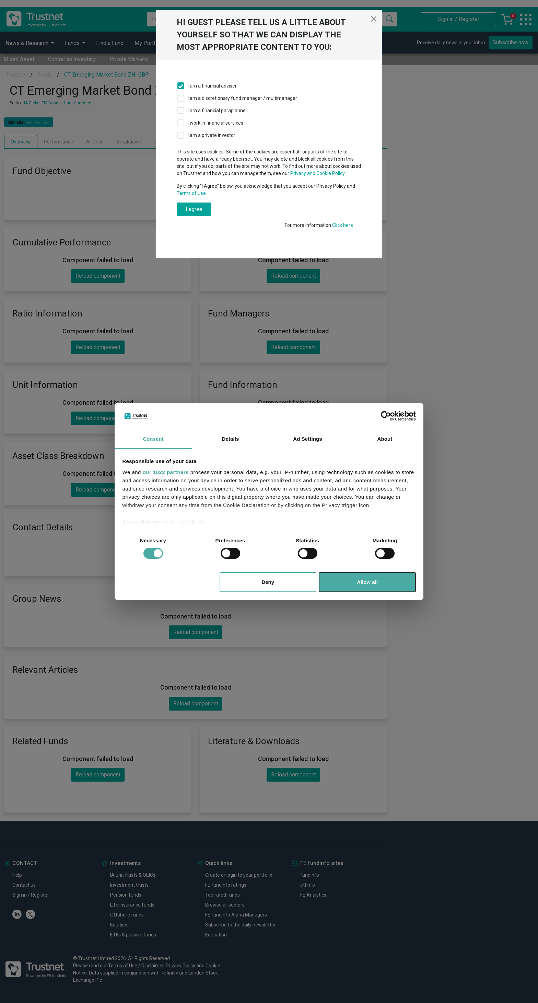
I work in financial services (215, 122)
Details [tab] (230, 439)
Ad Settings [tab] (307, 439)
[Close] (373, 18)
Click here (342, 225)
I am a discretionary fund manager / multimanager (242, 98)
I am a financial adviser (212, 85)
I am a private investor (211, 135)
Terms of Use (191, 193)
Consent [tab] (153, 439)
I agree (194, 209)
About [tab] (385, 439)
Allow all (367, 582)
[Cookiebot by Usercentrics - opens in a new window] (386, 416)
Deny (267, 582)
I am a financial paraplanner (217, 110)
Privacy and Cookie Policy (317, 173)
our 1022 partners (166, 472)
